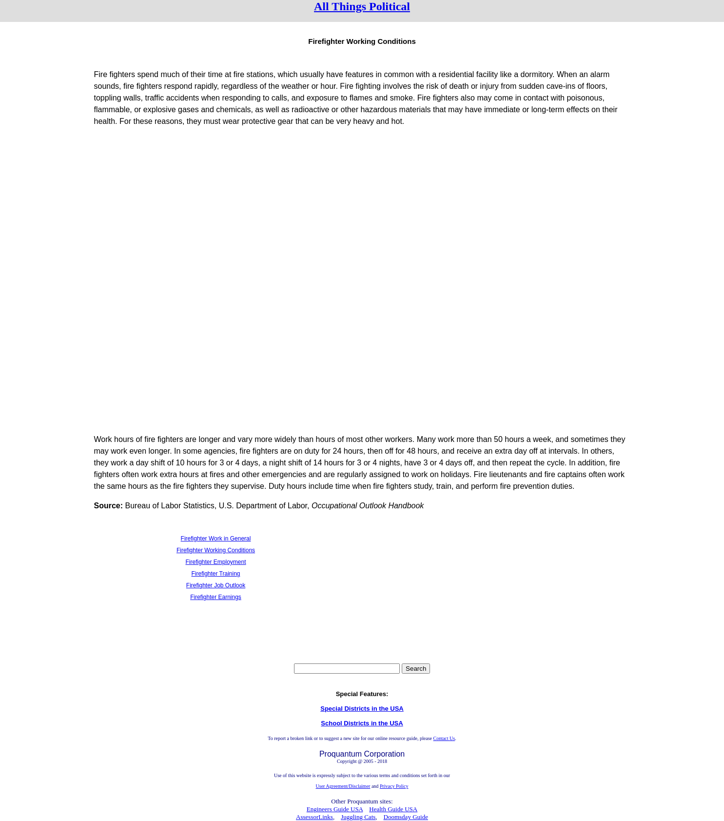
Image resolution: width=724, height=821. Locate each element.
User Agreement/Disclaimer (343, 786)
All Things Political (362, 6)
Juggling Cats (358, 817)
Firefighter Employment (215, 562)
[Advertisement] (362, 203)
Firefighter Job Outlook (215, 585)
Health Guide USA (393, 809)
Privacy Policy (394, 786)
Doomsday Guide (406, 817)
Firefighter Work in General (216, 538)
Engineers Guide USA (335, 809)
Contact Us (444, 738)
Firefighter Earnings (215, 597)
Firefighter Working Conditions (215, 550)
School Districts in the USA (362, 723)
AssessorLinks (314, 817)
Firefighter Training (215, 573)
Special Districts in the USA (362, 708)
